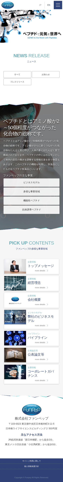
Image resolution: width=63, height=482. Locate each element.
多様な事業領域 (31, 191)
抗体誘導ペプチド (31, 209)
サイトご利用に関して (31, 461)
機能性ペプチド (31, 200)
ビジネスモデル (31, 182)
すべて (17, 74)
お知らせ (46, 74)
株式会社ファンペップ (7, 5)
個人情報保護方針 (31, 466)
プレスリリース (17, 82)
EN (48, 5)
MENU (58, 5)
